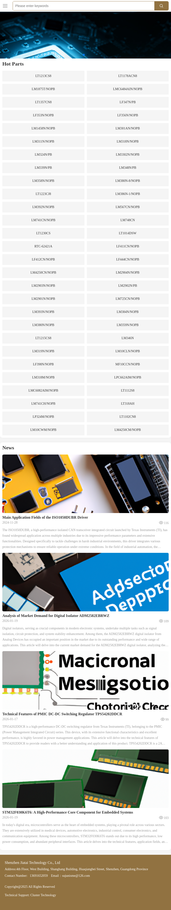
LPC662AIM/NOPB (127, 377)
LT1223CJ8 (43, 194)
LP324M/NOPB (43, 416)
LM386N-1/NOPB (127, 194)
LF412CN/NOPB (43, 259)
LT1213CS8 (43, 76)
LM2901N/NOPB (43, 299)
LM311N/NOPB (43, 141)
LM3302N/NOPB (127, 154)
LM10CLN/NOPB (127, 351)
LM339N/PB (43, 167)
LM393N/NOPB (43, 312)
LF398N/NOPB (43, 364)
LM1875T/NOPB (43, 89)
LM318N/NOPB (128, 141)
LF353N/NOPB (43, 115)
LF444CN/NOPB (127, 259)
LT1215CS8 (43, 338)
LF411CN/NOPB (127, 246)
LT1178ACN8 (127, 76)
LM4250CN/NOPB (43, 272)
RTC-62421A (43, 246)
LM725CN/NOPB (128, 299)
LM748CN (128, 220)
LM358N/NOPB (43, 181)
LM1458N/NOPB (43, 128)
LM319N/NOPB (43, 351)
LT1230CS (43, 233)
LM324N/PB (43, 154)
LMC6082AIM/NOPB (43, 390)
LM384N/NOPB (128, 312)
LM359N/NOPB (128, 325)
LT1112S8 (127, 390)
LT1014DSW (128, 233)
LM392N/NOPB (43, 207)
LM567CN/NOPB (128, 207)
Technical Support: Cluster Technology (30, 895)
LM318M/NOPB (43, 377)
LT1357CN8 (43, 102)
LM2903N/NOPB (43, 285)
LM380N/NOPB (43, 325)
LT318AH (127, 403)
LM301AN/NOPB (128, 128)
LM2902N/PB (127, 285)
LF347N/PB (128, 102)
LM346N (128, 338)
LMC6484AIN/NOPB (127, 89)
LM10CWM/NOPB (43, 430)
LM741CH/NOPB (43, 403)
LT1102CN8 (127, 416)
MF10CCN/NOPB (127, 364)
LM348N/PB (127, 167)
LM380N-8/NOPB (127, 181)
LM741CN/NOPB (43, 220)
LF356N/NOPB (127, 115)
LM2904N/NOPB (127, 272)
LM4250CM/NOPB (127, 430)
